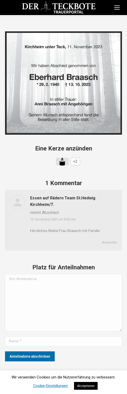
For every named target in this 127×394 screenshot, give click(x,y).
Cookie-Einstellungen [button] (50, 385)
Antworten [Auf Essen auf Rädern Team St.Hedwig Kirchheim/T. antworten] (109, 242)
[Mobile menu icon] (117, 8)
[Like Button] (62, 161)
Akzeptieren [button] (86, 386)
